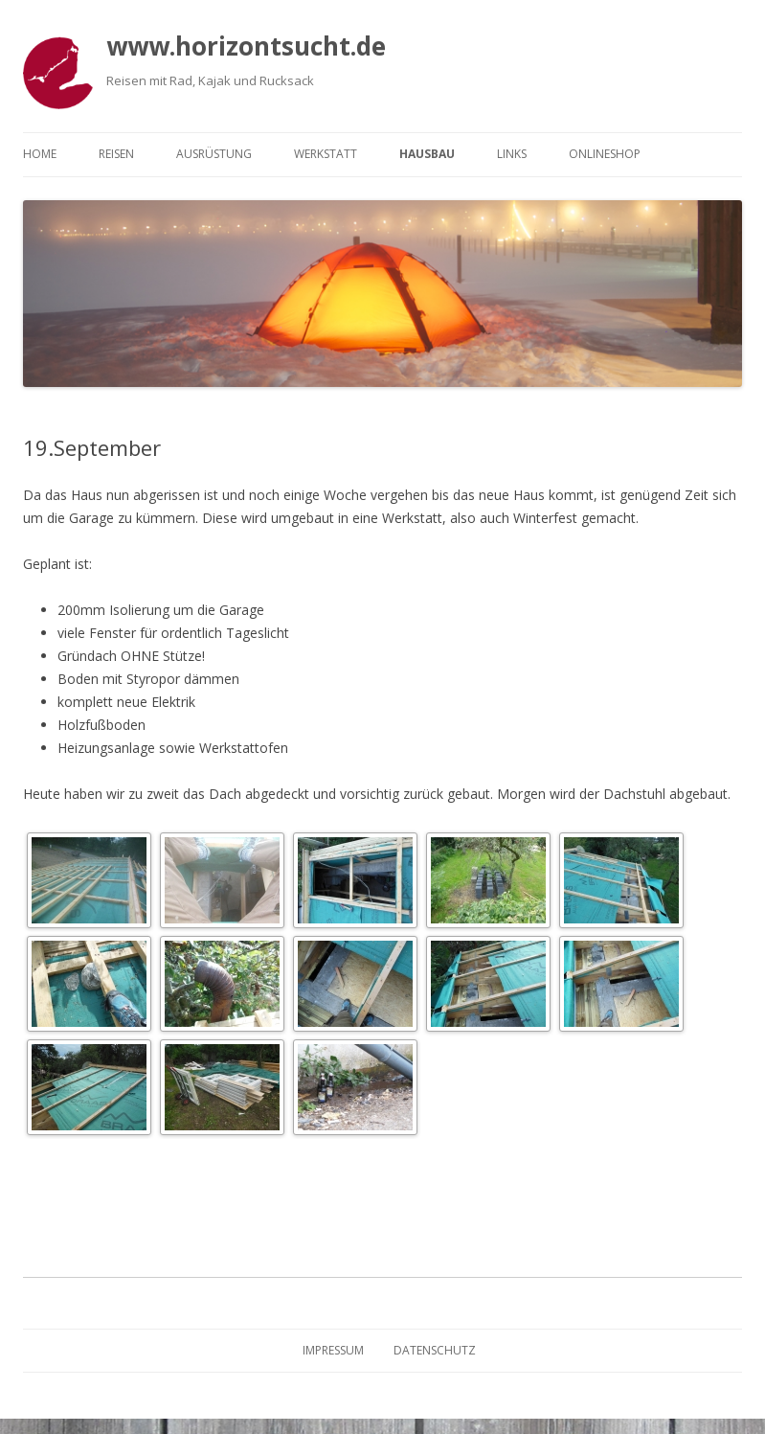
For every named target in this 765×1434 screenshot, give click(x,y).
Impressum (333, 1350)
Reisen (116, 154)
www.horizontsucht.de (246, 46)
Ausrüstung (214, 154)
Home (39, 154)
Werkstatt (325, 154)
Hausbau (427, 154)
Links (512, 154)
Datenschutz (435, 1350)
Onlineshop (605, 154)
